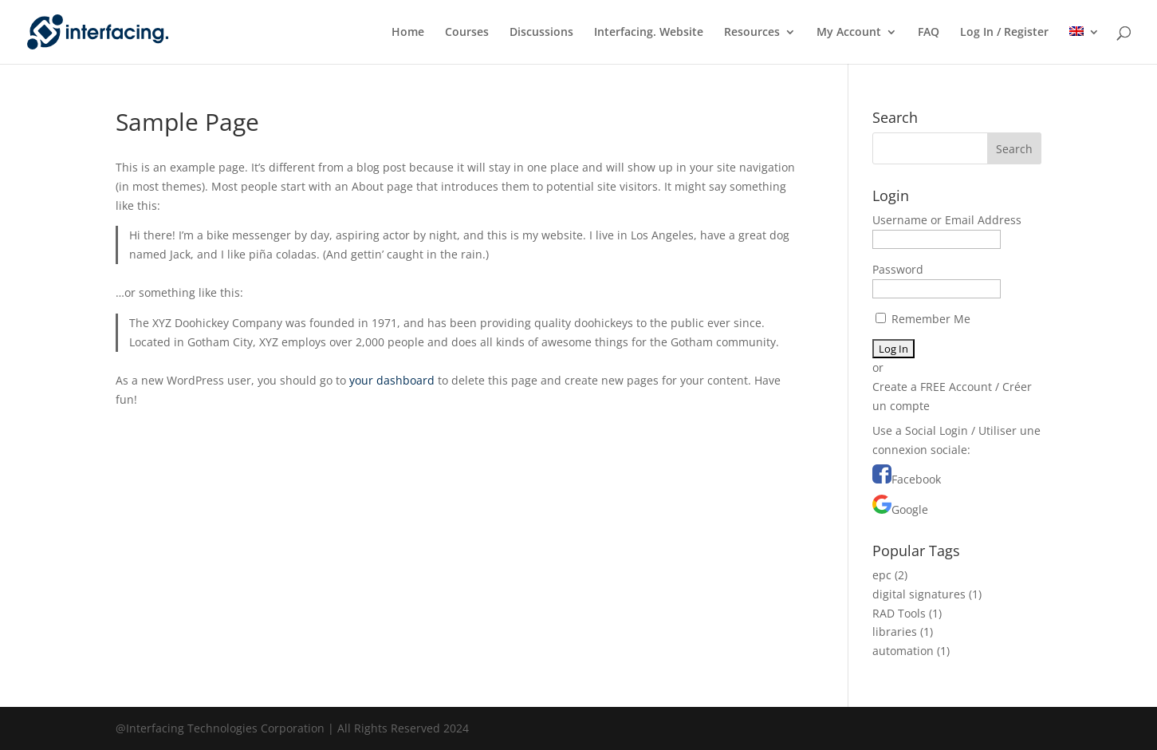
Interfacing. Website (648, 32)
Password (897, 269)
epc (881, 574)
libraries (894, 631)
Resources (752, 32)
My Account (849, 32)
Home (408, 32)
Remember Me (923, 318)
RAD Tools (899, 613)
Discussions (541, 32)
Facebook (916, 479)
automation (903, 650)
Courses (467, 32)
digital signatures (919, 594)
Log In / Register (1004, 32)
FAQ (928, 32)
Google (909, 509)
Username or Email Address (946, 219)
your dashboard (392, 380)
